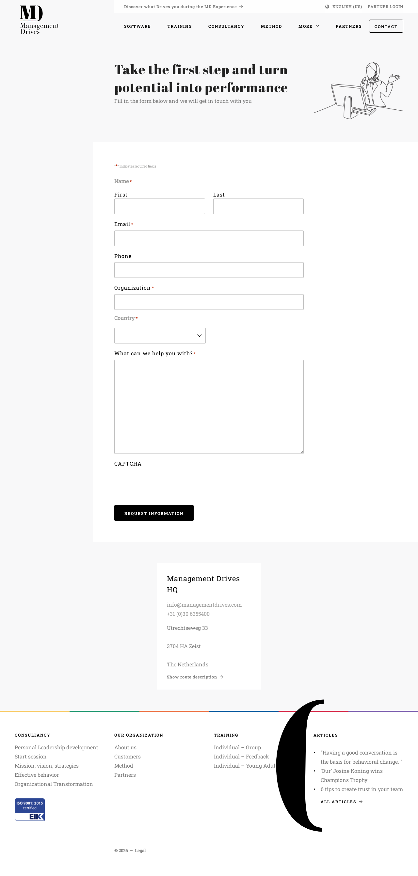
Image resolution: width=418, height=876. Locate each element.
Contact (386, 26)
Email (124, 224)
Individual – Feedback (241, 756)
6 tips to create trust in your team (362, 789)
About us (125, 747)
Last (219, 194)
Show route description (195, 677)
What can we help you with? (155, 353)
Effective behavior (37, 774)
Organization (134, 288)
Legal (140, 850)
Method (123, 765)
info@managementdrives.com (204, 604)
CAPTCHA (128, 463)
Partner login (385, 6)
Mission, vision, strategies (47, 765)
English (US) (347, 6)
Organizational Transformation (54, 783)
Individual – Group (237, 747)
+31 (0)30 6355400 (188, 613)
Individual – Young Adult (245, 765)
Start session (31, 756)
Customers (127, 756)
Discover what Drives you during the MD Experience (183, 6)
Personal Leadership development (56, 747)
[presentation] (164, 482)
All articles (341, 801)
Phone (123, 255)
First (121, 194)
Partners (125, 774)
